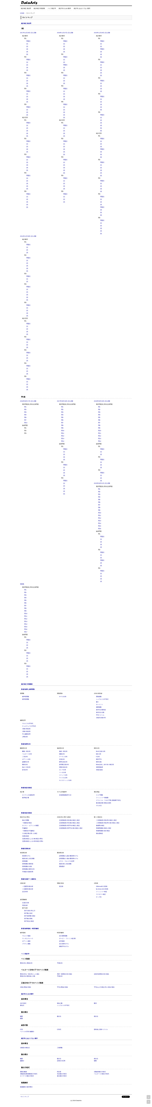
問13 (25, 422)
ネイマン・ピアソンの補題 (30, 825)
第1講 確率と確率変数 (28, 689)
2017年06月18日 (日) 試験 (65, 401)
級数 (21, 1018)
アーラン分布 (63, 756)
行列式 (59, 1029)
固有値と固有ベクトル (101, 1029)
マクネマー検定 (101, 894)
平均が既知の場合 (62, 987)
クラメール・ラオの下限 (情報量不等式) (108, 800)
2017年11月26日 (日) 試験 (28, 32)
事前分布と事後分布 (26, 963)
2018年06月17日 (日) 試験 (28, 401)
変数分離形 (23, 1072)
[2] (27, 46)
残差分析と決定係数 (28, 858)
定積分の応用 (61, 1061)
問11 (62, 433)
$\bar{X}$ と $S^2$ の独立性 (105, 764)
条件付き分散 (100, 712)
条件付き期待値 (101, 710)
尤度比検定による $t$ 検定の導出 (32, 838)
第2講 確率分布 (26, 744)
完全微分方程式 (62, 1074)
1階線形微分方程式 (100, 1072)
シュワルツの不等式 (102, 699)
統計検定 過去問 (26, 8)
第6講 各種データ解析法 (28, 879)
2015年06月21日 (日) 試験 (102, 483)
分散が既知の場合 (25, 987)
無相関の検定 (100, 825)
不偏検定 (25, 828)
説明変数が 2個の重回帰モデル (68, 858)
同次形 (59, 1072)
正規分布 (62, 759)
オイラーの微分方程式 (27, 1076)
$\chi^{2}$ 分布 (100, 751)
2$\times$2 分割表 (101, 886)
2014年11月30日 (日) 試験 (28, 236)
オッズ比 (99, 897)
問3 (25, 412)
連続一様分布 (63, 751)
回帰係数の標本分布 (28, 869)
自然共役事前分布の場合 (101, 974)
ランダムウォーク (27, 938)
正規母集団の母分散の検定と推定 (69, 820)
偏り (97, 702)
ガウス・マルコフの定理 (66, 861)
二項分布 (25, 756)
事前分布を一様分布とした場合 (29, 974)
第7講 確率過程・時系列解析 (30, 928)
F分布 (98, 756)
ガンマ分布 (62, 770)
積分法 (96, 1016)
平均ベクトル (100, 715)
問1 (25, 407)
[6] (101, 130)
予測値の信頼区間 (27, 871)
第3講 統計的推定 (26, 787)
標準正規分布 (63, 762)
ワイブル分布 (63, 777)
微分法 (59, 1016)
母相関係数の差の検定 (103, 831)
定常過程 (62, 941)
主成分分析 (25, 902)
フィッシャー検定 (101, 891)
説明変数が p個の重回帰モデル (68, 856)
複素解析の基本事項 (26, 1087)
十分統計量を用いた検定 (29, 833)
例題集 (22, 584)
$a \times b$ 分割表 (102, 889)
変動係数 (99, 696)
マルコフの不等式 (27, 723)
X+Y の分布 (62, 696)
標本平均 (99, 759)
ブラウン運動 (26, 944)
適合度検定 (99, 833)
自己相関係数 (63, 936)
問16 (99, 528)
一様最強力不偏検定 (28, 831)
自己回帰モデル (64, 944)
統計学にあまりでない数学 (82, 8)
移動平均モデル (64, 946)
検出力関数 (25, 820)
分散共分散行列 (101, 717)
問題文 (28, 41)
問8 (62, 425)
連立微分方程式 (62, 1076)
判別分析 (25, 905)
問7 (25, 420)
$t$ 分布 (98, 754)
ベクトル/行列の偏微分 (27, 1031)
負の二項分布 (26, 767)
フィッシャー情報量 (102, 797)
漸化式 (22, 1005)
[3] (27, 49)
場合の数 (59, 1003)
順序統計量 (25, 797)
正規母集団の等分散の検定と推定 (69, 823)
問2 (25, 409)
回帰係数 (25, 861)
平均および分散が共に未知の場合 (104, 987)
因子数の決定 (28, 913)
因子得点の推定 (29, 921)
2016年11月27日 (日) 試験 (65, 32)
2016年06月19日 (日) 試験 (102, 401)
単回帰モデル (26, 856)
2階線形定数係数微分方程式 (28, 1074)
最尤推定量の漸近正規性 (103, 803)
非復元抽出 (99, 770)
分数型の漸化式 (25, 1047)
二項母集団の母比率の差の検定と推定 (107, 823)
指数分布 (62, 754)
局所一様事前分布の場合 (64, 974)
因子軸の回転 (28, 918)
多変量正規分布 (64, 764)
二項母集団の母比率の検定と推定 (106, 820)
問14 (62, 441)
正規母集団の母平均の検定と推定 (69, 825)
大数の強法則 (26, 731)
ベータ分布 (62, 772)
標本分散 (99, 762)
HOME (22, 13)
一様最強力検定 (27, 823)
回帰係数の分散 (27, 866)
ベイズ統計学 (52, 8)
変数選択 (62, 866)
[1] (27, 44)
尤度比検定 (25, 836)
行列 (21, 1029)
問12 (62, 436)
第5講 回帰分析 (26, 848)
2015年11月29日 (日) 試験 (102, 32)
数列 (95, 1003)
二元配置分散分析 (27, 889)
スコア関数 (99, 795)
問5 (62, 417)
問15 (99, 526)
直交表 (61, 886)
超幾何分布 (25, 762)
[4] (27, 51)
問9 (62, 428)
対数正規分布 (63, 767)
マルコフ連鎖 (26, 936)
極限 (21, 1016)
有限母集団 (99, 767)
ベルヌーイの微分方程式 (101, 1074)
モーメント (99, 704)
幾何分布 (25, 764)
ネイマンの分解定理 (28, 795)
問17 (25, 632)
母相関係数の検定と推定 (103, 828)
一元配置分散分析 (27, 886)
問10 (62, 430)
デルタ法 (99, 805)
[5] (27, 54)
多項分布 (25, 770)
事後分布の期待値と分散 (27, 976)
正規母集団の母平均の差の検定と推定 (70, 828)
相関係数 (99, 707)
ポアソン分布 (26, 759)
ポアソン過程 (26, 941)
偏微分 (22, 1061)
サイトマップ (25, 1096)
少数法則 (25, 736)
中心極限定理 (26, 734)
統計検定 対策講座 (39, 8)
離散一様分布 (26, 751)
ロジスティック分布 (65, 780)
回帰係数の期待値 (27, 864)
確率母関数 (25, 696)
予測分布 (59, 963)
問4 (25, 415)
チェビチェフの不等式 (29, 726)
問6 (25, 417)
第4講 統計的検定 (26, 813)
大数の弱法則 (26, 729)
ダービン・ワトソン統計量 (67, 938)
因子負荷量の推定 (29, 916)
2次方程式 (23, 1003)
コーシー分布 (63, 775)
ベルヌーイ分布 (27, 754)
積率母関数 (25, 699)
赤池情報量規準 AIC (65, 795)
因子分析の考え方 (29, 910)
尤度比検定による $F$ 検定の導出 (32, 841)
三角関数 (59, 1047)
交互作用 (25, 891)
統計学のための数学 (65, 8)
